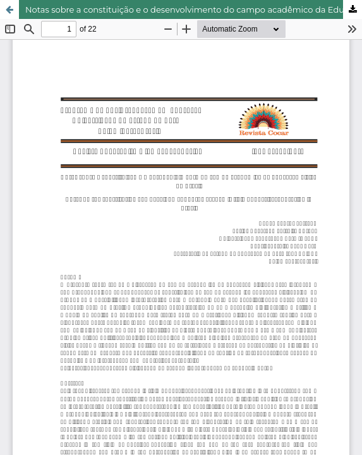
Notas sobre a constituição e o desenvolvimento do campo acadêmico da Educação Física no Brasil (193, 9)
